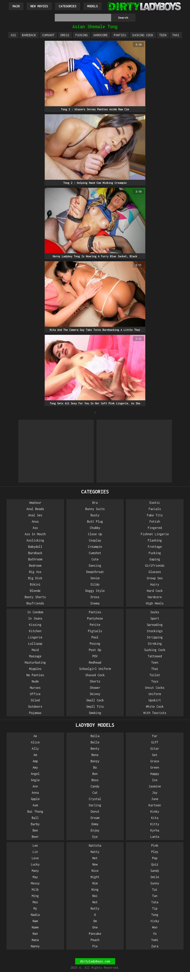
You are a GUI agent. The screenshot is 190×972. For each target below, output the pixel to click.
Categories (67, 6)
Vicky (154, 921)
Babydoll (35, 547)
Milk (35, 889)
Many (35, 871)
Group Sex (155, 578)
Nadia (35, 915)
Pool (95, 637)
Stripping (155, 637)
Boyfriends (35, 603)
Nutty (94, 908)
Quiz (154, 864)
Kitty (154, 824)
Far (154, 736)
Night (94, 877)
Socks (154, 612)
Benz (95, 755)
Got (154, 755)
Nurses (35, 688)
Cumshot (48, 35)
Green (154, 767)
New (95, 864)
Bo (95, 767)
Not (95, 902)
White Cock (155, 706)
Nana (35, 940)
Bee (35, 830)
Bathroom (35, 559)
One (95, 927)
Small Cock (95, 700)
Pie (95, 946)
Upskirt (155, 700)
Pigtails (95, 631)
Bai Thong (35, 811)
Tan (154, 896)
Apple (35, 799)
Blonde (35, 591)
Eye (95, 837)
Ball (35, 818)
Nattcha (95, 845)
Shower (95, 688)
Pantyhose (95, 618)
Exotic (155, 503)
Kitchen (35, 631)
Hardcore (101, 35)
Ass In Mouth (35, 534)
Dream (94, 818)
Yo (155, 933)
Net (95, 858)
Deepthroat (95, 572)
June (154, 799)
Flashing (155, 540)
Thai (175, 35)
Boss (95, 780)
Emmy (95, 824)
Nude (35, 681)
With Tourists (154, 713)
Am (35, 755)
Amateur (35, 503)
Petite (95, 625)
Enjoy (94, 830)
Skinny (95, 694)
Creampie (95, 547)
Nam (35, 921)
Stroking (155, 643)
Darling (95, 805)
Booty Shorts (35, 597)
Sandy (154, 871)
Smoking (95, 713)
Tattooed (155, 656)
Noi (95, 896)
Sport (154, 618)
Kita (154, 818)
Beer (35, 837)
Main (16, 6)
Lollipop (35, 643)
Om (95, 921)
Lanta (154, 837)
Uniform (155, 694)
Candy (94, 786)
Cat (95, 793)
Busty (94, 515)
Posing (95, 643)
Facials (155, 509)
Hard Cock (155, 591)
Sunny (154, 883)
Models (92, 6)
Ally (35, 748)
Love (35, 858)
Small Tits (95, 706)
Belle (94, 742)
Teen (162, 35)
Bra (95, 503)
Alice (35, 742)
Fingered (155, 528)
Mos (35, 902)
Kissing (35, 625)
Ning (95, 889)
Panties (120, 35)
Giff (154, 742)
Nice (95, 871)
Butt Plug (95, 521)
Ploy (154, 852)
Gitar (154, 748)
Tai (154, 889)
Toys (154, 681)
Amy (35, 767)
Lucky (35, 864)
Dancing (95, 565)
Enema (94, 603)
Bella (94, 736)
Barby (35, 824)
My (35, 908)
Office (35, 694)
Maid (35, 650)
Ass (13, 35)
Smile (154, 877)
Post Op (95, 650)
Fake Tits (155, 515)
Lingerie (35, 637)
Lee (35, 845)
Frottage (155, 547)
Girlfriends (154, 565)
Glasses (155, 572)
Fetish (155, 521)
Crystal (95, 799)
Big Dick (35, 578)
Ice (154, 780)
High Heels (155, 603)
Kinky (154, 811)
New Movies (39, 6)
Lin (35, 852)
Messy (35, 883)
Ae (35, 736)
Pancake (95, 933)
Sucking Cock (142, 35)
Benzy (94, 761)
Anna (35, 793)
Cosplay (95, 540)
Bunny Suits (95, 509)
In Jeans (35, 618)
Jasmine (155, 786)
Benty (94, 748)
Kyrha (154, 830)
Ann (35, 786)
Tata (154, 902)
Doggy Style (95, 591)
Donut (94, 811)
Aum (35, 805)
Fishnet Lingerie (155, 534)
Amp (35, 761)
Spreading (155, 625)
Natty (94, 852)
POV (95, 656)
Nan (35, 933)
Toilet (155, 675)
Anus (35, 521)
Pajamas (35, 713)
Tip (154, 908)
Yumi (154, 940)
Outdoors (35, 706)
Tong (154, 915)
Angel (35, 774)
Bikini (35, 584)
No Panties (35, 675)
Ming (35, 896)
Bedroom (35, 565)
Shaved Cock (95, 675)
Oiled (35, 700)
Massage (35, 656)
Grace (154, 761)
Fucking (81, 35)
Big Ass (35, 572)
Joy (154, 793)
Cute (95, 559)
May (35, 877)
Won (154, 927)
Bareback (29, 35)
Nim (95, 883)
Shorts (95, 681)
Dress (65, 35)
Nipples (35, 669)
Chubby (95, 528)
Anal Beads (35, 509)
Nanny (35, 946)
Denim (94, 578)
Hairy (154, 584)
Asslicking (35, 540)
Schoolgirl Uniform (95, 669)
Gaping (155, 559)
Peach (94, 940)
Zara (154, 946)
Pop (154, 858)
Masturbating (35, 662)
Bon (95, 774)
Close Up (95, 534)
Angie (35, 780)
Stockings (155, 631)
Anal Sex (35, 515)
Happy (154, 774)
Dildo (94, 584)
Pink (154, 845)
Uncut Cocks (154, 688)
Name (35, 927)
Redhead (95, 662)
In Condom (35, 612)
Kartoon (155, 805)
